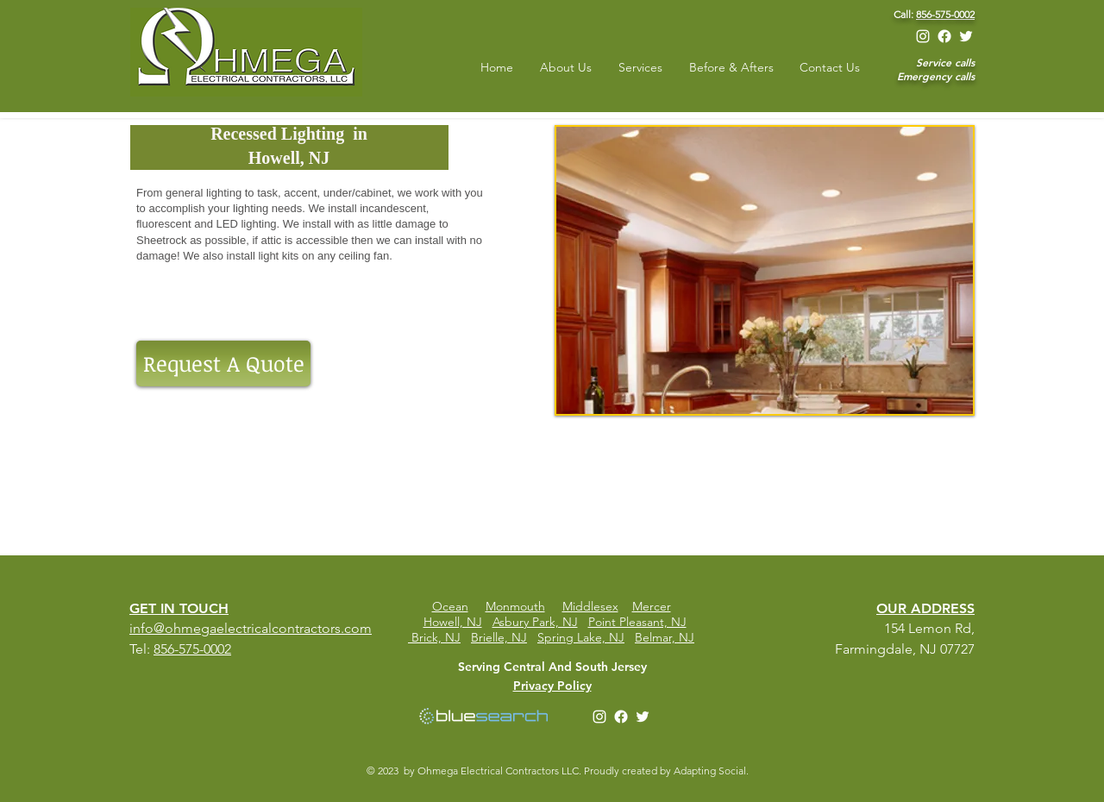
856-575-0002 (945, 14)
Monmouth (515, 606)
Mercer (651, 606)
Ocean (450, 606)
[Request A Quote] (223, 363)
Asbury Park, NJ (535, 622)
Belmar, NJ (664, 637)
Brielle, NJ (499, 637)
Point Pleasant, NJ (637, 622)
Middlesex (590, 606)
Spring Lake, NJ (580, 637)
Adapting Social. (712, 770)
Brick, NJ (436, 637)
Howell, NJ (452, 622)
